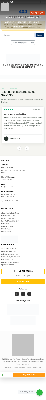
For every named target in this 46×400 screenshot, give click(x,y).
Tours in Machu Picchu (9, 249)
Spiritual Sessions (7, 265)
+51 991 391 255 (23, 271)
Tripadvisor (37, 109)
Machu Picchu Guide (8, 218)
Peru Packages (34, 22)
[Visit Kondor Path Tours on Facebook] (17, 294)
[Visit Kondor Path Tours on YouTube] (29, 294)
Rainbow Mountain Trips (9, 254)
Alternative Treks (18, 26)
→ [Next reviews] (27, 148)
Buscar (40, 35)
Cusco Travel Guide (8, 216)
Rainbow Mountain (33, 17)
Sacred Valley (9, 22)
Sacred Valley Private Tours (10, 257)
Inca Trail (20, 17)
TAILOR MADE (37, 13)
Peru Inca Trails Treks (8, 251)
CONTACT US (23, 281)
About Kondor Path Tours (10, 213)
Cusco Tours (21, 22)
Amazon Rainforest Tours (10, 262)
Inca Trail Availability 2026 (10, 221)
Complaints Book (7, 226)
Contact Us (5, 223)
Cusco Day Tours (7, 259)
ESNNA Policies (6, 229)
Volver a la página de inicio (23, 42)
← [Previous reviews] (19, 148)
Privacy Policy (6, 231)
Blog (29, 26)
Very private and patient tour (15, 114)
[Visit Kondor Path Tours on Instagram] (23, 294)
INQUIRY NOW (29, 375)
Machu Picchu (9, 17)
